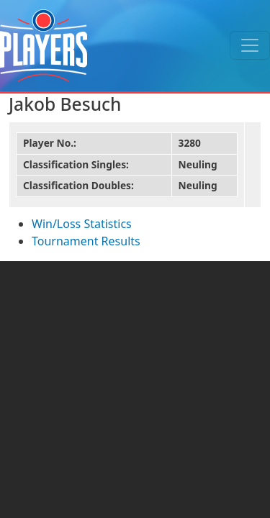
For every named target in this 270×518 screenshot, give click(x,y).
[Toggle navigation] (250, 45)
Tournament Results (86, 241)
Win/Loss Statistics (82, 224)
